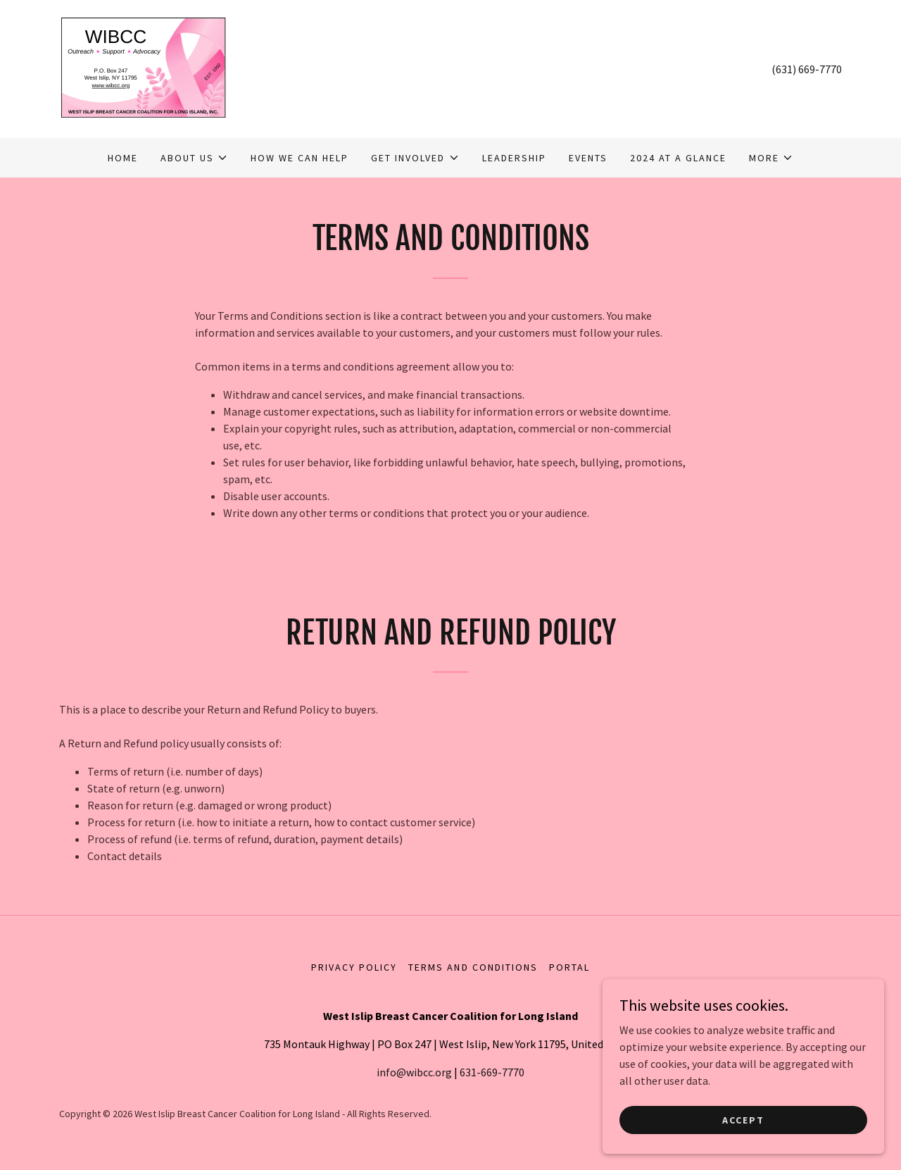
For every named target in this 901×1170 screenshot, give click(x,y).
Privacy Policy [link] (354, 967)
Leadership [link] (514, 157)
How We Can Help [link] (299, 157)
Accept (743, 1119)
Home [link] (123, 157)
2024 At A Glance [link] (678, 157)
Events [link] (588, 157)
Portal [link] (569, 967)
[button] (194, 157)
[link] (143, 68)
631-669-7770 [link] (492, 1072)
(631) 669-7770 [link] (806, 69)
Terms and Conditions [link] (472, 967)
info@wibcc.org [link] (414, 1072)
